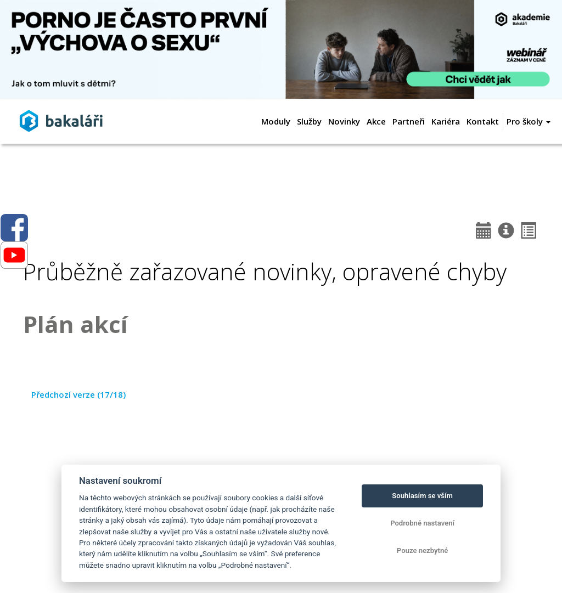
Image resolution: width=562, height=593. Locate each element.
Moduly (275, 121)
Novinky (344, 121)
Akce (376, 121)
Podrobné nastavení (422, 523)
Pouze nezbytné (422, 550)
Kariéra (445, 121)
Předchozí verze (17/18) (78, 394)
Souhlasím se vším (422, 496)
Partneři (408, 121)
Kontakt (483, 121)
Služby (309, 121)
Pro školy (528, 121)
